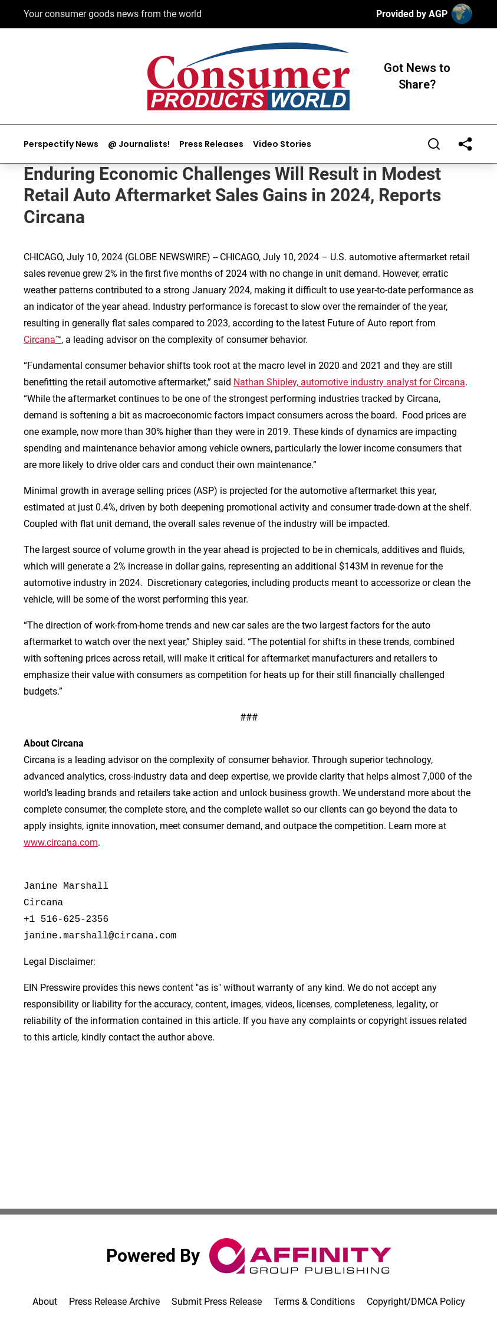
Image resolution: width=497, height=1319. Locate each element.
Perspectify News (61, 144)
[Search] (434, 144)
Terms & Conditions (314, 1301)
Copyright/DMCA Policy (416, 1301)
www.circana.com (61, 842)
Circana (39, 339)
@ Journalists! (139, 144)
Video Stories (282, 144)
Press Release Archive (114, 1301)
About (44, 1301)
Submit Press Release (217, 1301)
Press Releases (211, 144)
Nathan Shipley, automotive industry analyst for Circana (349, 382)
